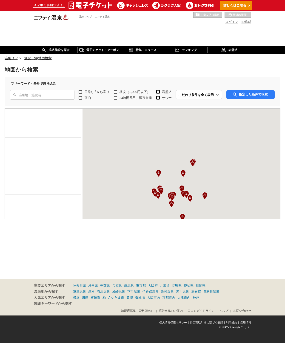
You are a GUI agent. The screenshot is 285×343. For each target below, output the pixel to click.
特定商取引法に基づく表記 (206, 322)
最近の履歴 (238, 15)
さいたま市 (116, 297)
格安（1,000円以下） (135, 92)
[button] (181, 189)
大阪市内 (153, 297)
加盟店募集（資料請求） (137, 310)
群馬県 (129, 285)
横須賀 (95, 297)
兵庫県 (117, 285)
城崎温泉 (118, 291)
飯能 (129, 297)
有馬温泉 (103, 291)
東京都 (141, 285)
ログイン (231, 22)
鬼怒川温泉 (211, 291)
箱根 (91, 291)
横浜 (76, 297)
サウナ (167, 98)
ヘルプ (223, 310)
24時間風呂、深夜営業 (136, 98)
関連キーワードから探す (53, 303)
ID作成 (246, 22)
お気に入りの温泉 (207, 15)
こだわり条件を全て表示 (196, 95)
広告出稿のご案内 (171, 310)
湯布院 (196, 291)
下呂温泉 (133, 291)
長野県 (177, 285)
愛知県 (189, 285)
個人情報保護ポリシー (173, 322)
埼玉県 (93, 285)
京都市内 (168, 297)
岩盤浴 (167, 92)
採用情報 (245, 322)
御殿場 (140, 297)
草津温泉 (79, 291)
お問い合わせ (242, 310)
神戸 (196, 297)
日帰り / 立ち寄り (97, 92)
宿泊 (87, 98)
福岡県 (200, 285)
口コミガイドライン (201, 310)
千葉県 (105, 285)
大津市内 (183, 297)
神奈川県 (79, 285)
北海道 (165, 285)
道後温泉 (167, 291)
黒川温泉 (182, 291)
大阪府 (153, 285)
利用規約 (231, 322)
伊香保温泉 (150, 291)
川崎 (85, 297)
